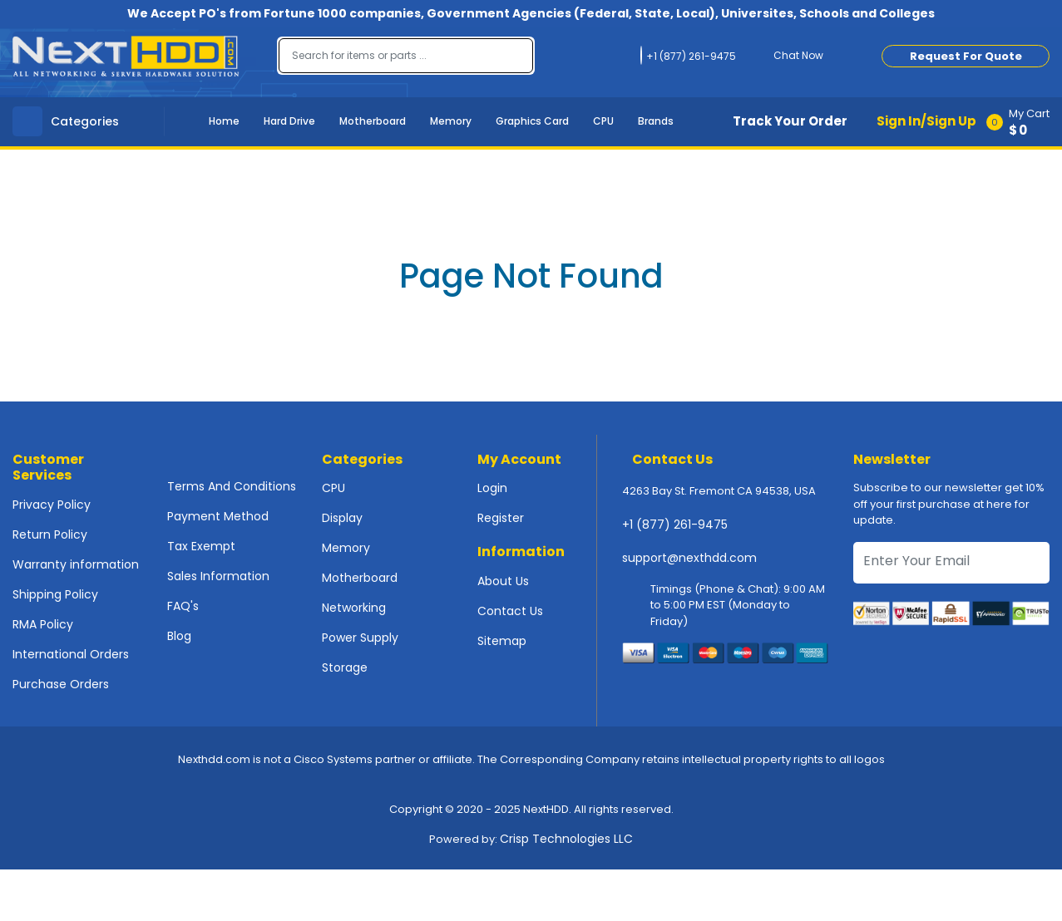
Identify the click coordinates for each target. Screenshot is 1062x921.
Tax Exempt (201, 546)
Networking (354, 607)
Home (224, 121)
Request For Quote (966, 56)
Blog (179, 636)
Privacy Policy (51, 504)
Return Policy (49, 534)
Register (500, 518)
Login (492, 488)
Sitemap (501, 641)
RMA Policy (42, 624)
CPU (603, 121)
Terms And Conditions (231, 486)
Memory (451, 121)
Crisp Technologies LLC (566, 838)
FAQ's (183, 606)
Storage (345, 667)
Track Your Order (790, 121)
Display (342, 518)
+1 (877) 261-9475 (675, 524)
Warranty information (75, 564)
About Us (503, 581)
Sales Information (218, 576)
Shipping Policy (55, 594)
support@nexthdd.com (689, 557)
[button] (1023, 121)
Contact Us (510, 611)
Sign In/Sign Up (926, 121)
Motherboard (372, 121)
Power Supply (360, 637)
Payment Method (218, 516)
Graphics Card (532, 121)
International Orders (70, 654)
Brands (656, 121)
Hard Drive (289, 121)
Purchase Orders (60, 684)
